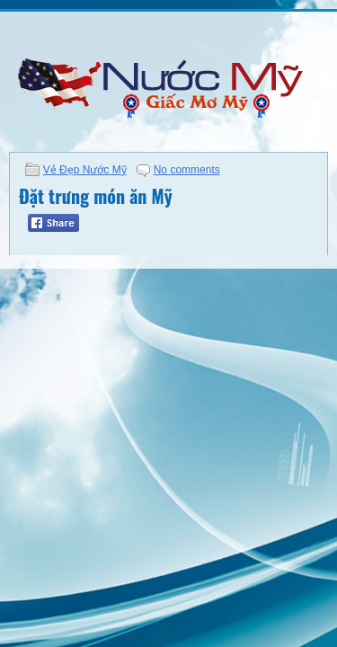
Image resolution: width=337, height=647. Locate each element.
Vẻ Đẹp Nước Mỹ (85, 170)
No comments (187, 170)
